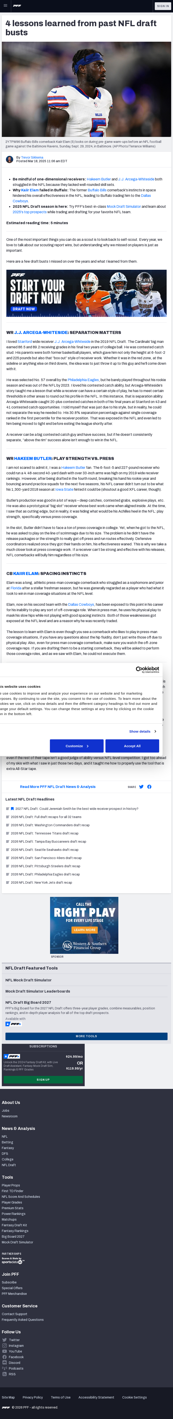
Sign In (163, 6)
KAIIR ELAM (25, 573)
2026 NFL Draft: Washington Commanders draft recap (47, 825)
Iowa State (64, 489)
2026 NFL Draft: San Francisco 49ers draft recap (43, 858)
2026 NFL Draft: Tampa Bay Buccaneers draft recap (45, 841)
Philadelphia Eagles (83, 380)
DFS (5, 1153)
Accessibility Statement (96, 1397)
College (7, 1159)
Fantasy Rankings (15, 1231)
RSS (12, 1374)
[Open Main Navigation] (5, 6)
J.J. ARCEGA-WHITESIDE (41, 332)
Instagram (16, 1345)
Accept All (141, 746)
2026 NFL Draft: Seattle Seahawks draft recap (42, 850)
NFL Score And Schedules (21, 1196)
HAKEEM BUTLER (32, 458)
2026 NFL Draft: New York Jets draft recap (38, 882)
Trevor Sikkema (32, 157)
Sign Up (43, 1079)
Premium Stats (12, 1208)
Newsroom (10, 1116)
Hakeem (94, 179)
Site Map (8, 1397)
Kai (24, 190)
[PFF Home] (17, 6)
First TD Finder (12, 1191)
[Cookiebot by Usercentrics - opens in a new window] (148, 669)
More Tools (86, 1036)
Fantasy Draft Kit (14, 1225)
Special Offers (12, 1288)
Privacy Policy (33, 1397)
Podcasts (16, 1368)
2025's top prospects (30, 212)
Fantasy (8, 1148)
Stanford (25, 342)
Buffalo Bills (97, 190)
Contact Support (14, 1314)
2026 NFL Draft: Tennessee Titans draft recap (42, 833)
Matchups (9, 1219)
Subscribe (9, 1282)
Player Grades (12, 1202)
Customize (85, 746)
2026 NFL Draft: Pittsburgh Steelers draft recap (42, 866)
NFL (5, 1136)
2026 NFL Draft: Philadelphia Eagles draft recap (42, 874)
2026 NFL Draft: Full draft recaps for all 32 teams (43, 817)
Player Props (11, 1185)
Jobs (5, 1110)
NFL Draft (9, 1165)
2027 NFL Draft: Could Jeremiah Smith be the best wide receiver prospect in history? (71, 809)
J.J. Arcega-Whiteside (136, 179)
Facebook (16, 1357)
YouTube (15, 1351)
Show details (148, 731)
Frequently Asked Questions (23, 1319)
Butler (106, 179)
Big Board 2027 (13, 1236)
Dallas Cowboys (81, 604)
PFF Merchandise (14, 1294)
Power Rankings (13, 1214)
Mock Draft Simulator (124, 206)
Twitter (14, 1340)
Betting (7, 1142)
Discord (14, 1363)
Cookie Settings (134, 1397)
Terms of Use (61, 1397)
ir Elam (33, 190)
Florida (15, 588)
